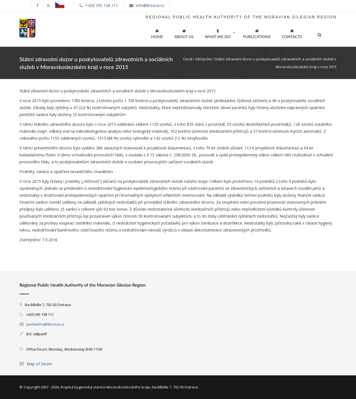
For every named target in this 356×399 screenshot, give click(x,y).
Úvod (187, 58)
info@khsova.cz (150, 5)
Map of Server (39, 363)
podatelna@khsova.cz (46, 324)
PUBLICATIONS (257, 33)
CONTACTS (292, 33)
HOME (157, 33)
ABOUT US (184, 33)
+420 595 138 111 (101, 5)
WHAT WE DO (218, 33)
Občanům (203, 58)
